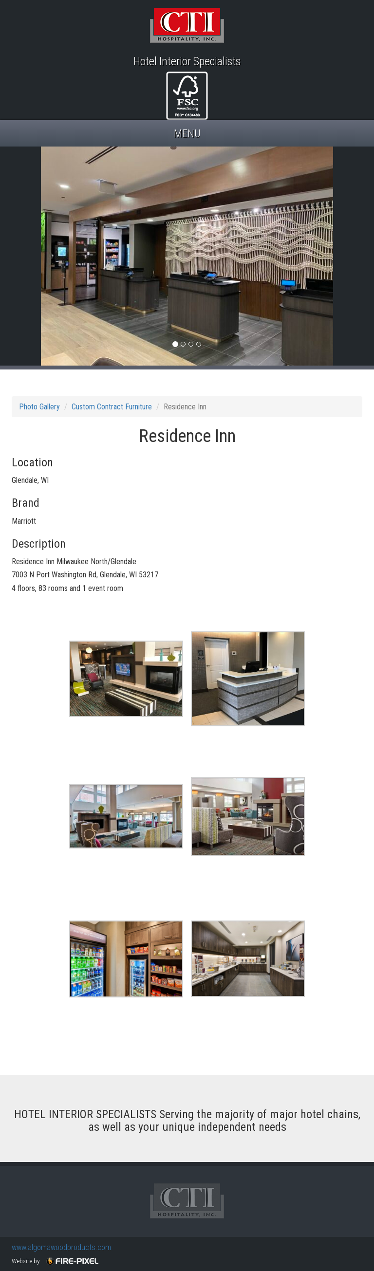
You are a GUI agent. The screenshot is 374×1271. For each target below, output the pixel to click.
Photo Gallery (39, 406)
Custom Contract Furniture (112, 406)
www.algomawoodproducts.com (61, 1247)
